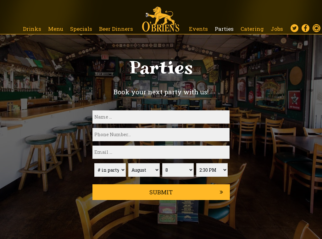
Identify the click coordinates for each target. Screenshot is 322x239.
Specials (81, 28)
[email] (161, 152)
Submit (161, 192)
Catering (253, 28)
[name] (161, 117)
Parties (225, 28)
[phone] (161, 134)
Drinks (32, 28)
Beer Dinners (116, 28)
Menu (56, 28)
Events (199, 28)
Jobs (277, 28)
